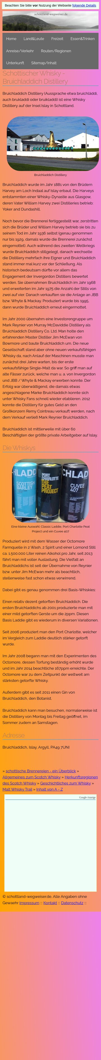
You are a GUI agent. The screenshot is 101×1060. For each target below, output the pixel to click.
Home (11, 39)
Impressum (29, 903)
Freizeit (57, 39)
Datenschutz (72, 903)
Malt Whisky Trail (17, 789)
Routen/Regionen (56, 51)
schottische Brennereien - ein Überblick (41, 771)
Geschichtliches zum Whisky (65, 783)
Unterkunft (15, 63)
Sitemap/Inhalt (44, 63)
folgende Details (84, 5)
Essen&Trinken (82, 39)
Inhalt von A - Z (49, 789)
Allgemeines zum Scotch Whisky (31, 777)
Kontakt (50, 903)
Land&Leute (33, 39)
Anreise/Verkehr (20, 51)
